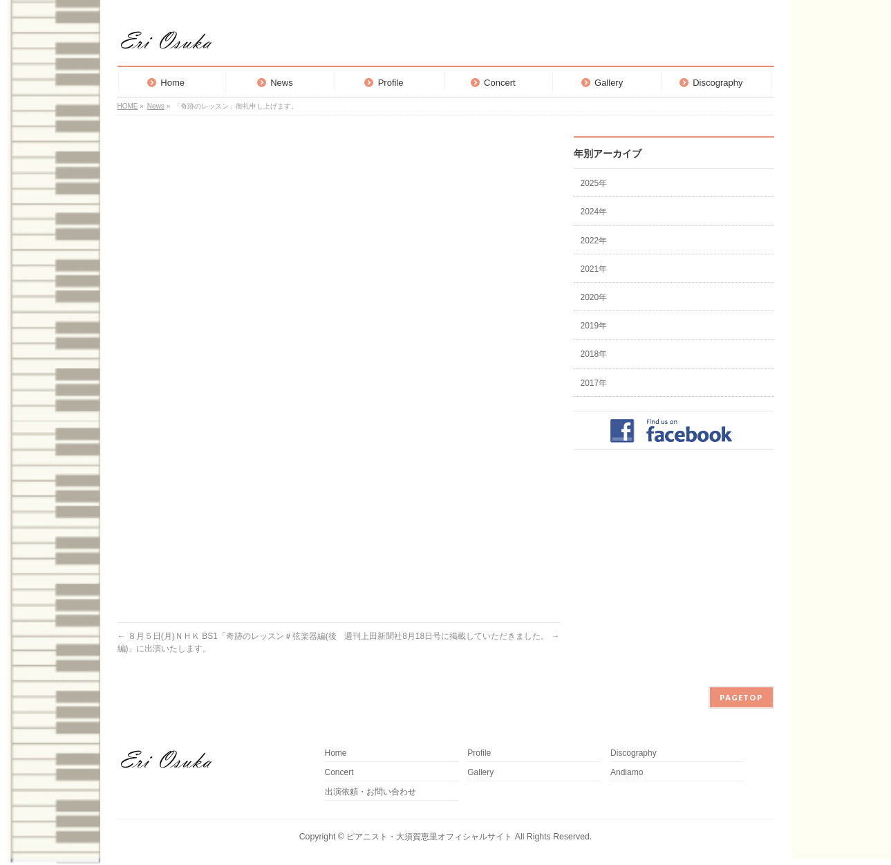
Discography (633, 753)
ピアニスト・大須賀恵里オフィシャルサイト (429, 836)
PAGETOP (741, 697)
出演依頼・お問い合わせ (370, 792)
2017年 (594, 383)
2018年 (594, 354)
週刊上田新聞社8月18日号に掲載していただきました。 (451, 636)
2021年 (594, 269)
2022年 (594, 240)
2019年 (594, 326)
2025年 (594, 183)
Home (336, 753)
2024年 (594, 211)
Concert (339, 772)
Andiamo (630, 772)
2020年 (594, 297)
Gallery (480, 772)
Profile (479, 753)
